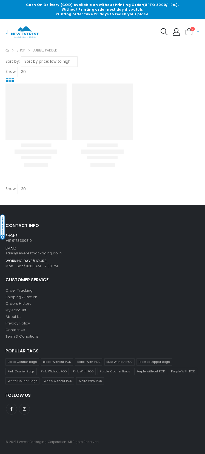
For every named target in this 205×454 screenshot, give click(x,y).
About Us (13, 316)
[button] (8, 31)
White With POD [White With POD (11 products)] (90, 381)
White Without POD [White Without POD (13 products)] (58, 381)
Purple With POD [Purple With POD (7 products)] (183, 371)
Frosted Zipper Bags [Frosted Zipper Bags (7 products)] (154, 362)
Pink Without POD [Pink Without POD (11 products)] (54, 371)
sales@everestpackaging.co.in (33, 253)
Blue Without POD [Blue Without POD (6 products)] (119, 362)
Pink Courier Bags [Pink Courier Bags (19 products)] (21, 371)
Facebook (11, 409)
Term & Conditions (22, 336)
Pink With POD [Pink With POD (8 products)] (83, 371)
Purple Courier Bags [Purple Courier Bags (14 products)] (115, 371)
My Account (15, 310)
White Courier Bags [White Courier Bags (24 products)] (23, 381)
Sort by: (12, 61)
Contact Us (15, 329)
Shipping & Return (21, 297)
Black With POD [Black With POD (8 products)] (88, 362)
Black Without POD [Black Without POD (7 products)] (57, 362)
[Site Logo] (25, 32)
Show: (10, 71)
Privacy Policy (17, 323)
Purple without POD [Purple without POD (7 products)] (150, 371)
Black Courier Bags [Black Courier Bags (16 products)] (22, 362)
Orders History (18, 303)
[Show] (25, 72)
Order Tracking (19, 290)
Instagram (24, 409)
